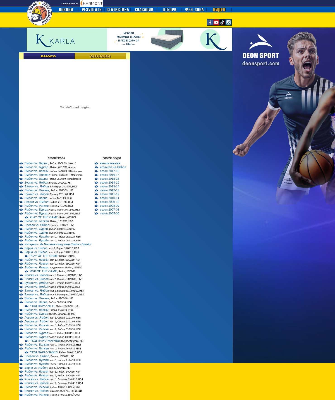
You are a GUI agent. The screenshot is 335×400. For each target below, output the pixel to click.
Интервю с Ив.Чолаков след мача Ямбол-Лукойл (57, 244)
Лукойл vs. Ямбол (36, 194)
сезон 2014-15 (109, 182)
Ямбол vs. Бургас (36, 167)
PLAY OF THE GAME (44, 217)
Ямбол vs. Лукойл (36, 236)
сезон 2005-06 (109, 213)
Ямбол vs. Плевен (36, 175)
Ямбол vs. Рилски (36, 205)
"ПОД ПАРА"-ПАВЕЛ (44, 352)
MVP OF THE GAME (43, 271)
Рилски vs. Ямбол (36, 275)
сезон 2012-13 (109, 190)
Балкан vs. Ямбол (36, 186)
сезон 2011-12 (109, 194)
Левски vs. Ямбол (36, 202)
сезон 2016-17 (109, 175)
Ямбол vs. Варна (36, 163)
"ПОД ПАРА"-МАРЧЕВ (45, 340)
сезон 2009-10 (109, 202)
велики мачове (110, 163)
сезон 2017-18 (109, 171)
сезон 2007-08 (109, 209)
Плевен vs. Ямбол (36, 225)
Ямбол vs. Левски (36, 171)
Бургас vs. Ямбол (36, 182)
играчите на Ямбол (113, 167)
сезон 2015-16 (109, 178)
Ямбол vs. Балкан (36, 221)
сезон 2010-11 (109, 198)
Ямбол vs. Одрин (36, 229)
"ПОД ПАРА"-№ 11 (42, 306)
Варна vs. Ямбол (36, 248)
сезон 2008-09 (109, 205)
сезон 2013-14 (109, 186)
